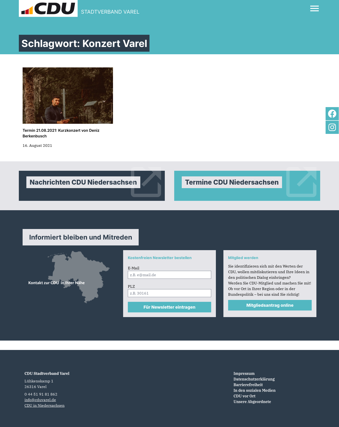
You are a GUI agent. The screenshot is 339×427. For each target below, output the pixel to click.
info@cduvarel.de (40, 399)
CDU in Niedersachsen (44, 405)
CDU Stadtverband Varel (46, 373)
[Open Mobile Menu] (314, 8)
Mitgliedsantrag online (270, 305)
